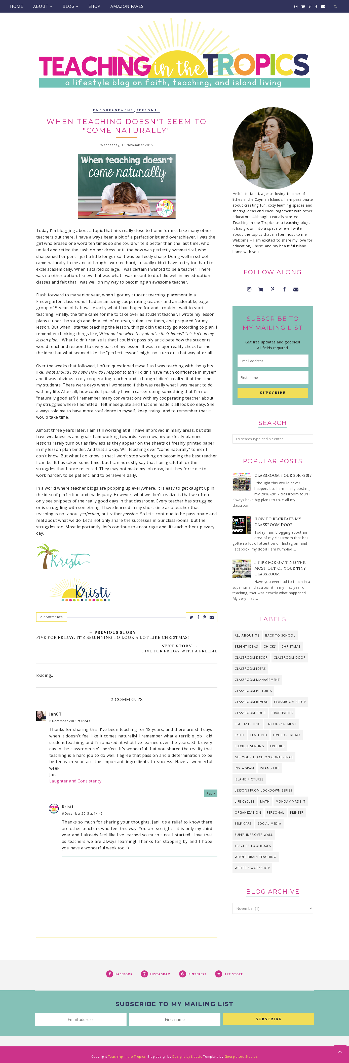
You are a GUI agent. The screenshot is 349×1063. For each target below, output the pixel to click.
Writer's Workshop (252, 868)
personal (148, 110)
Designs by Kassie (187, 1056)
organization (248, 812)
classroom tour (250, 713)
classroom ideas (250, 668)
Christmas (291, 646)
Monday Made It (291, 801)
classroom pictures (253, 691)
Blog (71, 6)
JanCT (55, 714)
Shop (94, 6)
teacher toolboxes (253, 846)
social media (269, 823)
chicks (270, 646)
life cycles (244, 801)
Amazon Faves (127, 6)
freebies (277, 746)
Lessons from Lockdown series (263, 790)
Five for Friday (286, 735)
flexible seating (249, 746)
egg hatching (248, 724)
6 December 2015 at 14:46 (82, 813)
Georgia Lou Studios (241, 1056)
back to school (280, 635)
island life (270, 768)
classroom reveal (251, 702)
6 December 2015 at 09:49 (69, 721)
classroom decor (251, 657)
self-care (243, 823)
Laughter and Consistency (75, 781)
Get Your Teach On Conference (264, 757)
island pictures (249, 779)
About (43, 6)
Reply (211, 793)
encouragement (113, 110)
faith (240, 735)
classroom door (290, 657)
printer (297, 812)
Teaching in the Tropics (127, 1056)
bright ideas (246, 646)
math (265, 801)
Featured (258, 735)
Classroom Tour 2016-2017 (283, 475)
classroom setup (290, 702)
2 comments (51, 617)
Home (16, 6)
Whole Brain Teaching (256, 857)
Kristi (67, 806)
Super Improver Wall (254, 835)
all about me (247, 635)
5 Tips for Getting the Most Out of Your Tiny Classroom (280, 568)
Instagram (244, 768)
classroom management (257, 680)
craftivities (282, 713)
